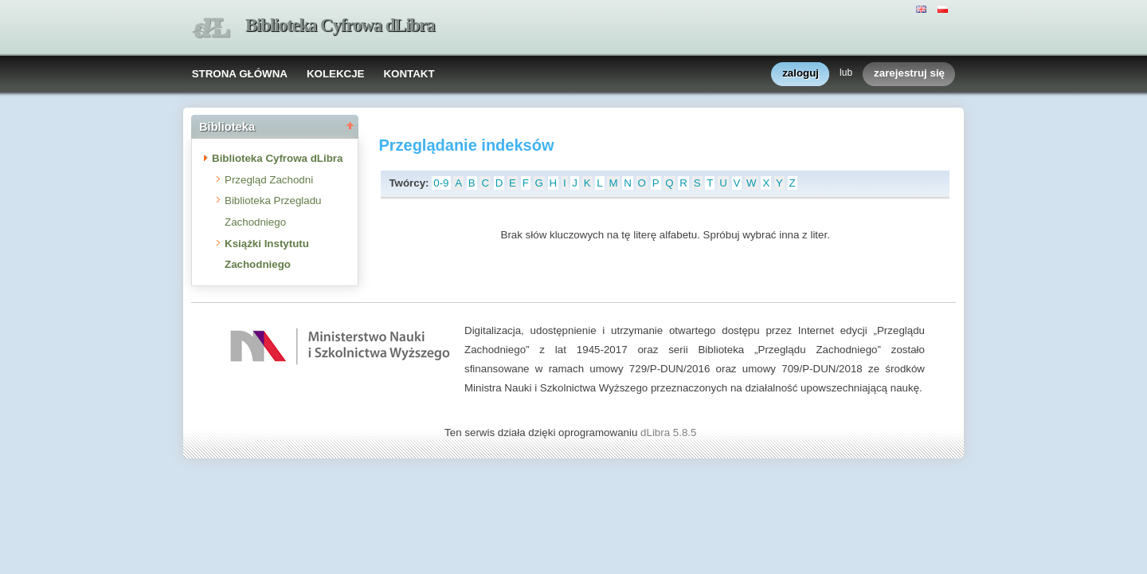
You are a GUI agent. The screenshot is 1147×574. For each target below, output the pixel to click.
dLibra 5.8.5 (669, 432)
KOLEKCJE (336, 74)
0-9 (440, 183)
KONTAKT (408, 74)
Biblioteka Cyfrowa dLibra (340, 25)
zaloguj (800, 73)
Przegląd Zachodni (269, 180)
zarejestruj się (909, 73)
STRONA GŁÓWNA (240, 74)
